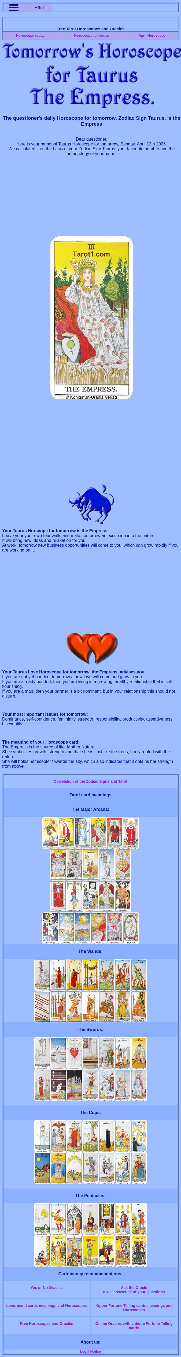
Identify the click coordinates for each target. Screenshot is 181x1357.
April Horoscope (151, 35)
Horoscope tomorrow (91, 35)
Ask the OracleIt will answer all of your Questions (134, 1289)
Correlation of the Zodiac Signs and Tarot (90, 781)
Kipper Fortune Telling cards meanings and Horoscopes (134, 1307)
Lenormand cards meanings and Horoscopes (46, 1305)
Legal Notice (90, 1351)
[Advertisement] (91, 198)
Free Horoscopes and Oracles (46, 1323)
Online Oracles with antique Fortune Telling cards (134, 1325)
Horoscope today (30, 35)
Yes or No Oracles (47, 1287)
